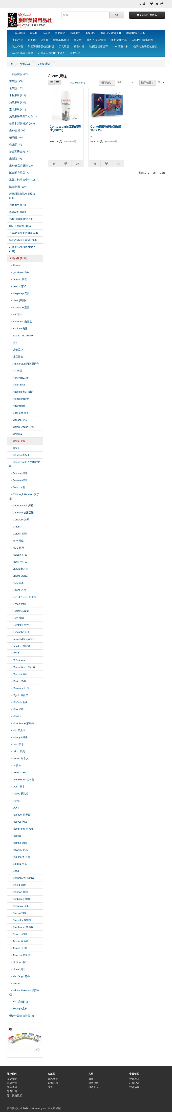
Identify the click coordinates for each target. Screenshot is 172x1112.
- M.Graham (17, 660)
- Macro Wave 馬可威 (22, 667)
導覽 (50, 1087)
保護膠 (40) (15, 144)
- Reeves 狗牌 (18, 821)
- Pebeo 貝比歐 (18, 793)
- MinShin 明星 (18, 702)
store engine (39, 1108)
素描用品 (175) (17, 109)
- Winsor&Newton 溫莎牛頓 (24, 992)
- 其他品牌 (16, 349)
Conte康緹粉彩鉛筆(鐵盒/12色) (105, 128)
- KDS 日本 (16, 582)
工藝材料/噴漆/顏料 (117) (23, 179)
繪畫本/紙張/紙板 (135, 33)
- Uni (13, 342)
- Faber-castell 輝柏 (21, 505)
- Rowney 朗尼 (18, 849)
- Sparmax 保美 (19, 906)
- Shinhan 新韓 (18, 892)
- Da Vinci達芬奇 (19, 455)
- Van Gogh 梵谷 (19, 976)
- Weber (14, 983)
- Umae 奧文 (17, 969)
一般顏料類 (18, 33)
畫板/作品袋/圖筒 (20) (21, 165)
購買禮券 (94, 1083)
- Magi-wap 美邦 (19, 293)
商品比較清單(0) (77, 82)
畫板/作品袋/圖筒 (96, 39)
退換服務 (53, 1083)
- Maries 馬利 (17, 681)
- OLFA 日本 (17, 786)
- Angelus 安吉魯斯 (21, 391)
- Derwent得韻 (18, 480)
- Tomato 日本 (18, 948)
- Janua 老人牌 (18, 568)
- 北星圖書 (16, 356)
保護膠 (44, 39)
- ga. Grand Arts (19, 272)
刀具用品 (64, 46)
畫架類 (78, 39)
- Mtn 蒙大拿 (17, 730)
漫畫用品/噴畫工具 (110, 33)
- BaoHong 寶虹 (19, 412)
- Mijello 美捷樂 (18, 695)
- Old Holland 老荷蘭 (21, 779)
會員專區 (134, 1078)
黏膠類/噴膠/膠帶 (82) (21, 218)
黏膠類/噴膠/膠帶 (98, 46)
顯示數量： (147, 82)
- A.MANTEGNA (19, 377)
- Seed (14, 870)
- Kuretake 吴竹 (19, 625)
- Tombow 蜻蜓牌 (19, 955)
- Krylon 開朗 (17, 603)
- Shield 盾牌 (17, 884)
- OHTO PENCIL (19, 772)
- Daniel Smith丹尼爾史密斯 (24, 464)
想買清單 (134, 1087)
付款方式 (12, 1083)
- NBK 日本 (16, 744)
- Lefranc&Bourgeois (21, 639)
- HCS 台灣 (16, 547)
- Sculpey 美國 (18, 328)
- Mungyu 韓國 (18, 737)
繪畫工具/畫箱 (61, 39)
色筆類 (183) (16, 88)
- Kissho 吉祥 (17, 589)
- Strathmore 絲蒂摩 (21, 927)
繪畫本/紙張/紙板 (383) (22, 123)
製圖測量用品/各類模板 (41, 46)
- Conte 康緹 (17, 440)
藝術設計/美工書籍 (22, 53)
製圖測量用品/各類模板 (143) (22, 195)
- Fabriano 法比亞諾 (21, 512)
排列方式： (107, 82)
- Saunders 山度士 (20, 321)
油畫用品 (75, 33)
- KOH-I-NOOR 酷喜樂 (23, 596)
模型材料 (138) (17, 211)
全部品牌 (75, 53)
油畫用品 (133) (17, 102)
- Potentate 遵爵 (19, 307)
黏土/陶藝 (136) (18, 186)
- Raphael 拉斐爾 (20, 814)
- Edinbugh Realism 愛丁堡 (24, 496)
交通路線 (12, 1087)
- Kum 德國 (16, 617)
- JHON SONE (18, 575)
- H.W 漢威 (16, 540)
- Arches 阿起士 (19, 398)
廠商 (91, 1078)
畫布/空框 (17, 39)
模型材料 (79, 46)
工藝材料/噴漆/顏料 (142, 39)
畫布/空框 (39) (17, 130)
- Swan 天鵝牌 (18, 934)
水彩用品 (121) (17, 95)
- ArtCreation (17, 405)
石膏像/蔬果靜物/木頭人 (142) (22, 249)
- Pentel (14, 800)
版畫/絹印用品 (119, 39)
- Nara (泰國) (17, 300)
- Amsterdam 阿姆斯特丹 (24, 363)
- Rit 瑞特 (15, 314)
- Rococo (15, 835)
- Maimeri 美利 (18, 674)
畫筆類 (33, 33)
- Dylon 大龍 (17, 487)
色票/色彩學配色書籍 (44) (23, 233)
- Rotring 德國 (18, 842)
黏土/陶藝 (17, 46)
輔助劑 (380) (16, 137)
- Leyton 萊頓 (17, 286)
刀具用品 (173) (17, 204)
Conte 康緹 (44, 63)
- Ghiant (14, 526)
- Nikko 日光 (17, 751)
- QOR (14, 807)
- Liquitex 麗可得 (19, 646)
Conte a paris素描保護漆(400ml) (65, 128)
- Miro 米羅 (16, 709)
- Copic (14, 448)
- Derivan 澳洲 (18, 473)
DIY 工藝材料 (120, 46)
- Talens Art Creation (21, 335)
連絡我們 (53, 1078)
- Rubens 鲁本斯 (19, 856)
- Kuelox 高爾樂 (19, 610)
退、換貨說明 (14, 1095)
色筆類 (46, 33)
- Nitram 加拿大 (19, 758)
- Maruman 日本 (19, 688)
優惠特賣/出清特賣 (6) (21, 1015)
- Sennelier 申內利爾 (21, 877)
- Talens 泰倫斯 (18, 941)
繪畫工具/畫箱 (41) (19, 151)
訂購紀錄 (134, 1083)
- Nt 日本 (15, 765)
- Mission (15, 716)
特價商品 (94, 1087)
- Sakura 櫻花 (18, 863)
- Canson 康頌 (18, 419)
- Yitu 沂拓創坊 (18, 1001)
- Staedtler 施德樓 (20, 920)
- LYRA (14, 653)
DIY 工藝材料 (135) (20, 226)
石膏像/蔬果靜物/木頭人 (51, 53)
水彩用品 (60, 33)
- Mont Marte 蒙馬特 (21, 723)
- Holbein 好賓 (18, 554)
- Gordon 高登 (18, 279)
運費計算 (12, 1091)
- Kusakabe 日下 (19, 632)
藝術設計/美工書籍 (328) (23, 240)
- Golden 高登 (18, 533)
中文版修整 (54, 1108)
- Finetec (15, 265)
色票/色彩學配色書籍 (145, 46)
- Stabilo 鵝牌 (17, 913)
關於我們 (12, 1078)
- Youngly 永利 (18, 1008)
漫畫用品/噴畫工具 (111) (23, 116)
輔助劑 (32, 39)
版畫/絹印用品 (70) (19, 172)
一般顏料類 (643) (18, 74)
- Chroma (15, 433)
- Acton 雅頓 (17, 384)
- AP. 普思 (15, 370)
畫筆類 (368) (16, 81)
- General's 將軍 (19, 519)
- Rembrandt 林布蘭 (21, 828)
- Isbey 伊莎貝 (18, 561)
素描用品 (90, 33)
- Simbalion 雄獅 (19, 899)
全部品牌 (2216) (18, 258)
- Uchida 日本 (18, 962)
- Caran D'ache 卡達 (21, 426)
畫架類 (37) (15, 158)
